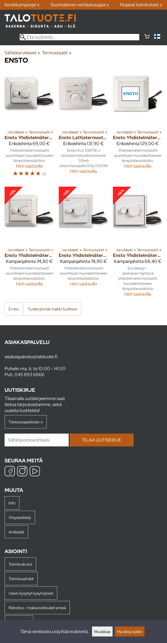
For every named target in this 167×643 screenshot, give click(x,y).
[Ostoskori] (147, 37)
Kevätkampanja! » (22, 5)
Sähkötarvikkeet (22, 53)
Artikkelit (16, 532)
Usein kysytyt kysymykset (31, 593)
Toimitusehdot (21, 578)
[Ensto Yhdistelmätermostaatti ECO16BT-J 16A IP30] (29, 125)
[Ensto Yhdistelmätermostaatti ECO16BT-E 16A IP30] (29, 244)
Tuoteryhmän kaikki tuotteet (52, 309)
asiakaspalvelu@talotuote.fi (31, 357)
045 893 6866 (29, 375)
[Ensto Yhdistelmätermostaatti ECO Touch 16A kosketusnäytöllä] (137, 125)
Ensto (14, 309)
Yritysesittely (20, 517)
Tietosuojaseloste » (26, 421)
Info (12, 503)
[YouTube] (35, 472)
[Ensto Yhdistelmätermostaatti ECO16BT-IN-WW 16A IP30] (137, 244)
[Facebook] (10, 472)
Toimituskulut (20, 564)
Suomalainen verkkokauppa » (80, 5)
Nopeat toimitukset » (141, 5)
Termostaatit (56, 53)
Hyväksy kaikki (129, 631)
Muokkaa (102, 631)
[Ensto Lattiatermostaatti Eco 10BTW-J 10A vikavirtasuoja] (83, 125)
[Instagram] (22, 472)
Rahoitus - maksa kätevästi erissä (37, 607)
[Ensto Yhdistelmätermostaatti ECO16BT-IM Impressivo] (83, 244)
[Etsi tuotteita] (79, 37)
